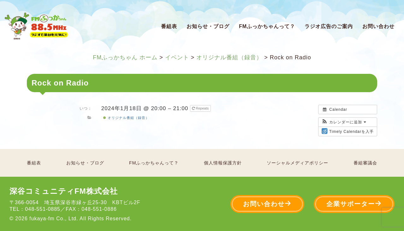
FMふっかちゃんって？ (267, 26)
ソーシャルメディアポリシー (297, 162)
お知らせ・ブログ (208, 26)
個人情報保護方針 (223, 162)
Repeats (201, 108)
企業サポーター (354, 203)
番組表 (169, 26)
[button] (343, 122)
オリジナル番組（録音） (126, 118)
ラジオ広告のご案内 (329, 26)
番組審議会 (365, 162)
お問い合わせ (378, 26)
